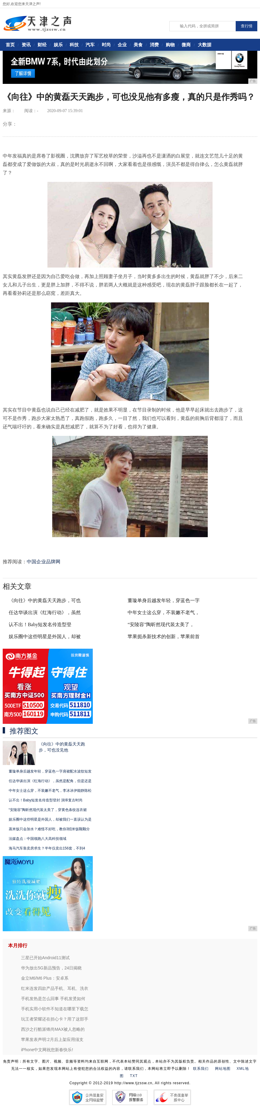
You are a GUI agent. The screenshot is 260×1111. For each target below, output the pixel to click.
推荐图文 (24, 731)
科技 (74, 44)
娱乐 (58, 44)
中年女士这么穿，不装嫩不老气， (164, 612)
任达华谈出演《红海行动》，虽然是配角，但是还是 (50, 781)
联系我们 (201, 1069)
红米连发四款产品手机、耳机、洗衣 (54, 988)
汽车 (90, 44)
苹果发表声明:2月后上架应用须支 (52, 1039)
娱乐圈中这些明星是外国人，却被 (45, 636)
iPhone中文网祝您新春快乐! (47, 1049)
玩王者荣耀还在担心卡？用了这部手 (54, 1019)
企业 (122, 44)
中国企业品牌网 (43, 561)
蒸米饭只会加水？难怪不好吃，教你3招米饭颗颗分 (49, 829)
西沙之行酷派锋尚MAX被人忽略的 (53, 1029)
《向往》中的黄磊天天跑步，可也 (45, 600)
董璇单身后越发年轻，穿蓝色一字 (164, 600)
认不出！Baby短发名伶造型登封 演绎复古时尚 (46, 800)
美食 (138, 44)
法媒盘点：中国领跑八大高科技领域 (37, 839)
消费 (154, 44)
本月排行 (17, 945)
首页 (10, 44)
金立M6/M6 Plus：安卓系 (44, 978)
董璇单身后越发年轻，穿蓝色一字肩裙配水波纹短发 (50, 771)
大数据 (204, 44)
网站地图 (223, 1069)
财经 (42, 44)
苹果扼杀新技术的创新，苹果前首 (164, 636)
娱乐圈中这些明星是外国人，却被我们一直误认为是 (50, 819)
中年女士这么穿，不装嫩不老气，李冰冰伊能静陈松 (50, 790)
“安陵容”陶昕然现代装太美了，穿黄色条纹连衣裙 (48, 810)
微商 (186, 44)
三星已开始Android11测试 (45, 957)
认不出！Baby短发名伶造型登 (40, 624)
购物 (170, 44)
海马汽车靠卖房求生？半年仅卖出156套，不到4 (47, 848)
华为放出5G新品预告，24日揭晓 (51, 968)
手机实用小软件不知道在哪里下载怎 (54, 1008)
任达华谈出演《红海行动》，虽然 (45, 612)
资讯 (26, 44)
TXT (134, 1076)
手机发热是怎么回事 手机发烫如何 (53, 998)
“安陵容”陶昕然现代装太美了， (161, 624)
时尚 (106, 44)
